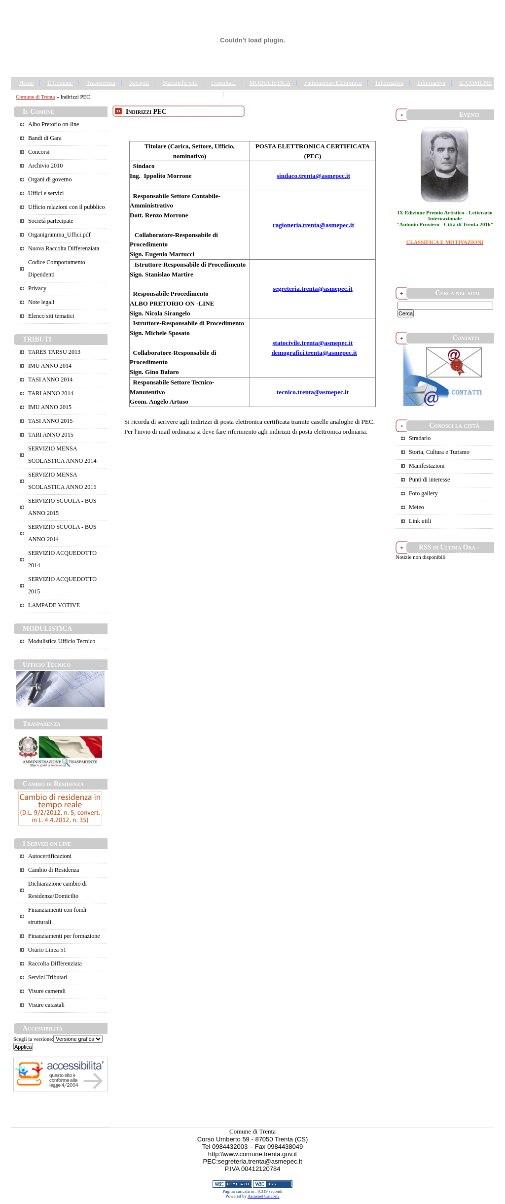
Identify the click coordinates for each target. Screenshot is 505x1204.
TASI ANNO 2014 (50, 379)
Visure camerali (47, 991)
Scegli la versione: (33, 1039)
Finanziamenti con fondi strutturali (57, 916)
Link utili (420, 520)
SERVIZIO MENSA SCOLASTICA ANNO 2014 (62, 454)
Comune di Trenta (35, 97)
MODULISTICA (270, 82)
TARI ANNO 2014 (50, 393)
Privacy (37, 288)
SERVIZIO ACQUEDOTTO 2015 (62, 585)
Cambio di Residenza (53, 869)
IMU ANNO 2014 (50, 365)
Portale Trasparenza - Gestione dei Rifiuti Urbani (289, 94)
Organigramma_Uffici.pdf (59, 234)
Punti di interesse (429, 479)
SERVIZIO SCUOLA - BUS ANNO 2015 (62, 506)
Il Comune (59, 82)
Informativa (389, 82)
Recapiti (139, 82)
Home (26, 82)
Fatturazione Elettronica (333, 82)
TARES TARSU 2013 (54, 351)
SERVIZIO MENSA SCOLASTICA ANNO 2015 (62, 480)
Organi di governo (50, 179)
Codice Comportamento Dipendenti (56, 268)
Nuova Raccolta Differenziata (63, 248)
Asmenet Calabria (264, 1196)
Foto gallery (423, 493)
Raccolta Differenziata (55, 963)
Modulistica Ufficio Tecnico (61, 641)
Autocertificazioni (50, 856)
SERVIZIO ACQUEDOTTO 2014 (62, 559)
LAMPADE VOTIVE (54, 605)
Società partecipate (50, 220)
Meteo (416, 507)
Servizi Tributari (48, 977)
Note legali (41, 302)
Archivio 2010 (45, 165)
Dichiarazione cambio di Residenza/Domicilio (57, 889)
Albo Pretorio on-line (53, 124)
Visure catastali (46, 1004)
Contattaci (223, 82)
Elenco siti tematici (51, 315)
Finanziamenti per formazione (64, 935)
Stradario (420, 438)
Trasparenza (100, 82)
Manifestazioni (427, 465)
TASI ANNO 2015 (50, 420)
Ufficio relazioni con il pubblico (66, 207)
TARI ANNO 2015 (50, 434)
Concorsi (39, 151)
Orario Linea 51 (47, 949)
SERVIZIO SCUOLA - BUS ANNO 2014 (62, 533)
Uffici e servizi (46, 193)
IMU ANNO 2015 (50, 407)
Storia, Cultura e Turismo (439, 451)
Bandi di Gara (45, 138)
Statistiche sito (180, 82)
